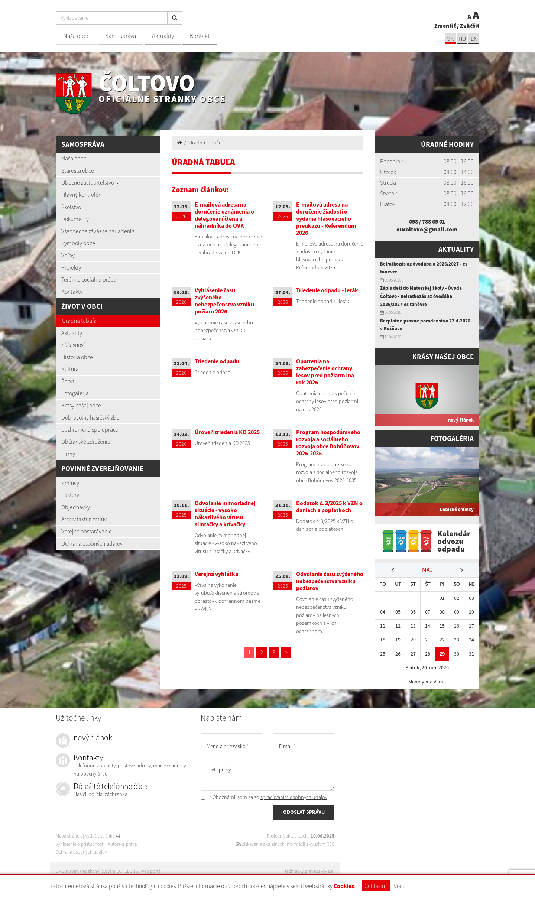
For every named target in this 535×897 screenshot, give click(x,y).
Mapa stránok (69, 836)
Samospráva (120, 36)
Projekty (71, 267)
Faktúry (70, 494)
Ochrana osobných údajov (92, 543)
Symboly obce (78, 243)
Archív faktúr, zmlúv (84, 519)
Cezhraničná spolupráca (90, 429)
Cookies (344, 886)
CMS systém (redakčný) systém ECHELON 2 (97, 871)
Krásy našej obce (81, 405)
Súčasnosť (73, 344)
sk (449, 38)
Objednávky (75, 507)
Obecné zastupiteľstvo (90, 182)
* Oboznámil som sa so (264, 797)
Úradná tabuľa (79, 320)
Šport (67, 381)
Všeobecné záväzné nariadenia (97, 231)
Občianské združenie (85, 441)
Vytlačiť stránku (102, 836)
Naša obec (76, 36)
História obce (77, 357)
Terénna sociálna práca (88, 279)
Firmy (68, 453)
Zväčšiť (469, 25)
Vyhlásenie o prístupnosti (80, 844)
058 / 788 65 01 (427, 221)
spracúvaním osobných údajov (293, 797)
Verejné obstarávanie (86, 531)
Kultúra (70, 369)
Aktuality (163, 36)
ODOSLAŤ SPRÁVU (304, 812)
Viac (399, 886)
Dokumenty (75, 218)
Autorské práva (122, 844)
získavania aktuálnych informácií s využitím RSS (284, 844)
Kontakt (200, 36)
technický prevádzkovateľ (309, 871)
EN (473, 38)
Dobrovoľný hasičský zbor (91, 417)
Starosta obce (77, 170)
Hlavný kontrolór (80, 194)
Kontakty (71, 291)
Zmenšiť (445, 25)
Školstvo (71, 207)
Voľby (68, 255)
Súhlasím (376, 886)
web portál (152, 871)
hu (462, 38)
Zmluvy (70, 483)
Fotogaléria (75, 393)
